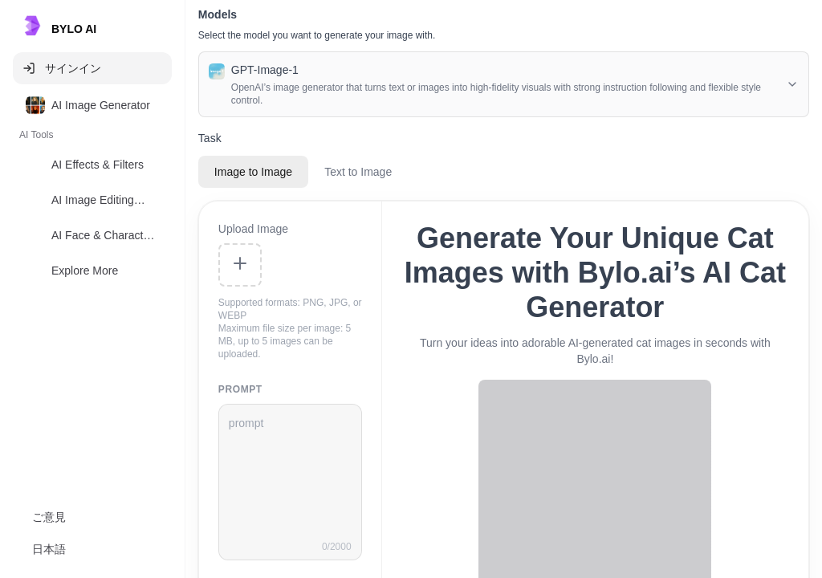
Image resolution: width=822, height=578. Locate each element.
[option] (92, 105)
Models (217, 14)
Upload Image (253, 228)
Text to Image (358, 171)
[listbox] (92, 191)
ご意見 (49, 517)
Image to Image (253, 171)
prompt (240, 389)
